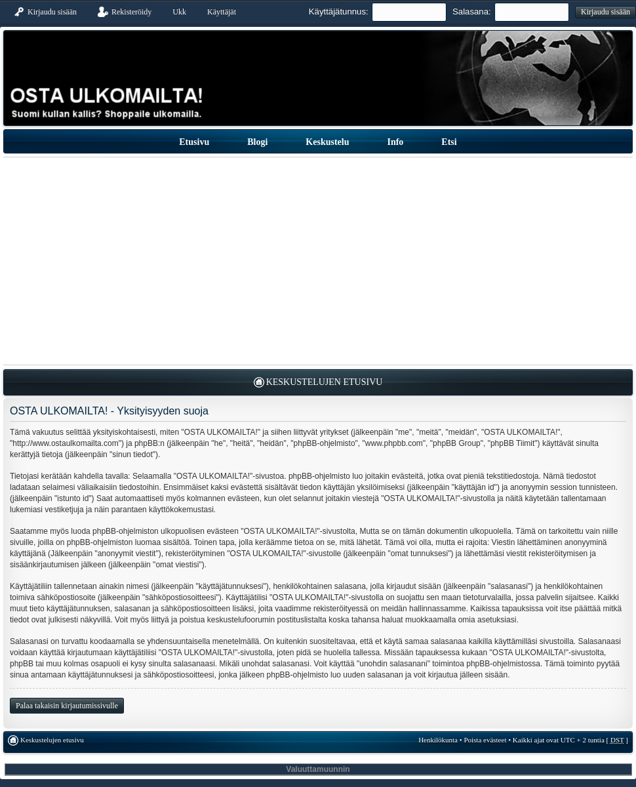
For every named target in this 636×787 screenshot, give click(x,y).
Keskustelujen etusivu (324, 382)
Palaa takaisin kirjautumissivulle (67, 705)
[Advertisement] (318, 261)
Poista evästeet (485, 740)
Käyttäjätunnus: (338, 11)
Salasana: (471, 11)
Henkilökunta (438, 740)
